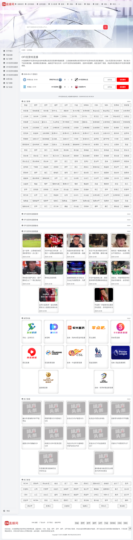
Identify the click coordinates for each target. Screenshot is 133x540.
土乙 (36, 495)
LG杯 (106, 116)
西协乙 (86, 167)
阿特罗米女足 (53, 79)
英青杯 (96, 156)
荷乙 (96, 189)
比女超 (86, 195)
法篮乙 (56, 489)
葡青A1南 (56, 184)
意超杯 (45, 167)
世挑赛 (25, 122)
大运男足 (56, 122)
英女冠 (35, 156)
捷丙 (56, 495)
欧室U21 (86, 139)
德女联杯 (36, 178)
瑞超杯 (116, 201)
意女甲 (96, 161)
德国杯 (106, 173)
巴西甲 (45, 489)
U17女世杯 (86, 116)
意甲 (46, 105)
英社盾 (116, 156)
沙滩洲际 (86, 128)
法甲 (66, 105)
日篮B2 (67, 506)
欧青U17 (86, 133)
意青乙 (48, 506)
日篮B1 (25, 489)
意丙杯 (25, 167)
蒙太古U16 (46, 122)
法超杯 (25, 184)
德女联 (86, 173)
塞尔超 (96, 500)
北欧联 (126, 139)
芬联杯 (86, 206)
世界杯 (116, 105)
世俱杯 (116, 111)
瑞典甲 (45, 201)
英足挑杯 (86, 156)
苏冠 (116, 184)
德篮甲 (76, 495)
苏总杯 (56, 189)
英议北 (96, 150)
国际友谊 (116, 122)
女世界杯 (126, 111)
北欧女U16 (56, 144)
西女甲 (116, 167)
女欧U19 (106, 133)
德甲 (56, 105)
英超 (25, 105)
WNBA (86, 105)
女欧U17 (36, 139)
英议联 (56, 150)
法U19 (116, 178)
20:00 (32, 79)
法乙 (66, 178)
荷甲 (106, 189)
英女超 (116, 150)
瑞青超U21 (66, 201)
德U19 (96, 173)
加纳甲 (66, 489)
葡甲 (46, 184)
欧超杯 (35, 133)
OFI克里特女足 (83, 79)
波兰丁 (116, 483)
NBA (106, 105)
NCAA (25, 483)
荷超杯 (56, 195)
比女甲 (106, 195)
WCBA (35, 500)
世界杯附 (86, 111)
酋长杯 (116, 133)
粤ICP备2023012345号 (74, 535)
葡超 (36, 184)
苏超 (96, 184)
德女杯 (116, 173)
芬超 (126, 201)
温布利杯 (36, 144)
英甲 (36, 150)
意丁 (66, 483)
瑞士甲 (86, 489)
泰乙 (116, 489)
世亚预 (25, 111)
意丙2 (86, 161)
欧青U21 (66, 133)
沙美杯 (76, 128)
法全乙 (86, 178)
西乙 (76, 167)
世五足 (96, 116)
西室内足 (96, 167)
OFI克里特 (54, 87)
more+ (129, 101)
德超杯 (25, 178)
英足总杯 (66, 156)
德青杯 (126, 173)
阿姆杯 (25, 139)
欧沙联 (25, 128)
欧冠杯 (126, 128)
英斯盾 (126, 156)
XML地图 (35, 522)
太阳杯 (116, 144)
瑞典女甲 (96, 201)
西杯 (126, 167)
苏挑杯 (86, 189)
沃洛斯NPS (82, 87)
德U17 (76, 173)
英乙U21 (56, 156)
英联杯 (76, 156)
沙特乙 (96, 495)
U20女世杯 (66, 116)
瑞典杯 (106, 201)
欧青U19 (76, 133)
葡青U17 (66, 184)
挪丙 (126, 500)
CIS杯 (76, 139)
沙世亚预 (66, 128)
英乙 (46, 150)
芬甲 (36, 206)
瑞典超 (25, 201)
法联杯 (126, 178)
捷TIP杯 (106, 139)
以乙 (116, 500)
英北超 (76, 150)
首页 (24, 50)
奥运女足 (96, 111)
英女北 (126, 150)
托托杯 (25, 133)
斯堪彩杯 (25, 144)
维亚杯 (126, 161)
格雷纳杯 (96, 122)
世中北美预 (56, 111)
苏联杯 (76, 189)
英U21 (46, 156)
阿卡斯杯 (66, 122)
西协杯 (25, 173)
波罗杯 (126, 133)
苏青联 (45, 189)
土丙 (36, 489)
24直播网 (64, 535)
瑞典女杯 (25, 206)
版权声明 (58, 522)
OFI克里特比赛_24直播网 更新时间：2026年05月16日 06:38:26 (76, 96)
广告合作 (42, 522)
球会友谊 (116, 116)
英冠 (25, 150)
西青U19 (66, 495)
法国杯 (106, 178)
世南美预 (36, 111)
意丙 (76, 161)
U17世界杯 (76, 116)
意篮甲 (25, 500)
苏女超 (66, 189)
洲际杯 (66, 111)
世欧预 (126, 105)
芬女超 (76, 206)
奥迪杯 (45, 144)
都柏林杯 (76, 144)
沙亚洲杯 (36, 128)
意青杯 (56, 167)
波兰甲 (126, 495)
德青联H (106, 489)
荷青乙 (116, 189)
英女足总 (25, 161)
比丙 (66, 195)
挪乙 (106, 206)
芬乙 (46, 206)
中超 (76, 105)
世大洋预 (76, 111)
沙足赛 (45, 128)
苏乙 (126, 184)
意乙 (66, 161)
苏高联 (35, 189)
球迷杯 (56, 116)
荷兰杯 (25, 195)
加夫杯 (35, 116)
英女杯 (45, 161)
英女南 (25, 156)
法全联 (76, 178)
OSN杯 (76, 122)
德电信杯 (46, 178)
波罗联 (96, 139)
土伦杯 (25, 116)
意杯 (106, 161)
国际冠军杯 (86, 122)
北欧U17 (66, 139)
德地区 (56, 173)
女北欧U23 (56, 139)
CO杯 (116, 139)
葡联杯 (106, 184)
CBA (96, 105)
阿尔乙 (103, 506)
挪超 (66, 206)
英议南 (66, 150)
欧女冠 (96, 133)
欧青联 (96, 144)
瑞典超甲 (36, 201)
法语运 (126, 116)
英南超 (86, 150)
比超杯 (126, 195)
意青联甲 (116, 161)
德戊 (56, 483)
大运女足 (36, 122)
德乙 (46, 173)
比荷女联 (96, 195)
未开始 (110, 80)
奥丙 (116, 495)
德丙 (66, 173)
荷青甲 (126, 189)
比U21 (76, 195)
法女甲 (96, 178)
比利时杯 (116, 195)
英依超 (106, 150)
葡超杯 (86, 184)
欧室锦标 (46, 139)
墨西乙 (66, 500)
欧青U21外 (56, 133)
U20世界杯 (46, 116)
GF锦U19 (86, 144)
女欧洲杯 (46, 133)
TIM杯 (36, 167)
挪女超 (116, 206)
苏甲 (25, 189)
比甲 (36, 195)
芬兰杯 (56, 206)
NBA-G (106, 495)
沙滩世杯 (56, 128)
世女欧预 (66, 144)
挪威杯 (126, 206)
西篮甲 (86, 495)
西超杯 (106, 167)
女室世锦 (106, 122)
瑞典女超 (86, 201)
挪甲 (96, 206)
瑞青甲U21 (76, 201)
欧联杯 (106, 128)
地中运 (106, 144)
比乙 (46, 195)
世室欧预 (126, 122)
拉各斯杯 (96, 128)
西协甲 (76, 489)
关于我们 (50, 522)
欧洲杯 (116, 128)
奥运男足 (106, 111)
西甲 (36, 105)
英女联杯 (36, 161)
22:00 (31, 87)
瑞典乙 (56, 201)
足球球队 (29, 50)
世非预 (45, 111)
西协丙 (35, 483)
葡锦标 (96, 489)
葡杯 (76, 184)
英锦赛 (106, 156)
